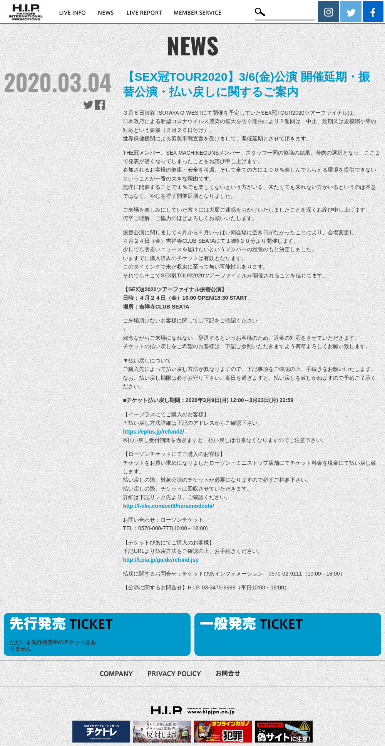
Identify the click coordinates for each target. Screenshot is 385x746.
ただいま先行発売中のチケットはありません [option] (53, 645)
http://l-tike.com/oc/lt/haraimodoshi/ (168, 506)
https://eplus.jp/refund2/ (153, 432)
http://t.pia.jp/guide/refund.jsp (161, 560)
